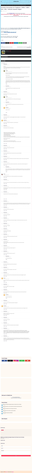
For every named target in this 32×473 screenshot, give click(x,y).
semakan (4, 5)
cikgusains (5, 120)
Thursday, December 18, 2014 (7, 151)
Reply (4, 118)
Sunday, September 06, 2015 (6, 301)
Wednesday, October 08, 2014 (7, 126)
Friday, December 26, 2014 (8, 167)
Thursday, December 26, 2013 (7, 92)
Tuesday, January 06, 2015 (6, 240)
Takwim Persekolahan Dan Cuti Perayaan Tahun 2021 (10, 408)
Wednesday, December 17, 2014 (7, 146)
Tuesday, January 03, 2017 (6, 336)
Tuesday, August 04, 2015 (6, 290)
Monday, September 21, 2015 (9, 295)
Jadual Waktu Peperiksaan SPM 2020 (7, 412)
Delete (6, 89)
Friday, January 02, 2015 (8, 108)
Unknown (7, 107)
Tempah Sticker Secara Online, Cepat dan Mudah (9, 410)
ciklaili (7, 70)
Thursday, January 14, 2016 (6, 318)
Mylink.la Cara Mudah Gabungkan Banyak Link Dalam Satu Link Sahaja (12, 404)
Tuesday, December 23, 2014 (6, 162)
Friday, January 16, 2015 (6, 262)
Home (2, 5)
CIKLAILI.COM (16, 1)
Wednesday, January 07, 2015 (6, 246)
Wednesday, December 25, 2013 (9, 71)
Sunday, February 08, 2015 (6, 273)
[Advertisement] (8, 370)
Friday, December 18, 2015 (6, 306)
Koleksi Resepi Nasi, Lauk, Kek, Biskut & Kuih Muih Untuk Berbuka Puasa (12, 406)
